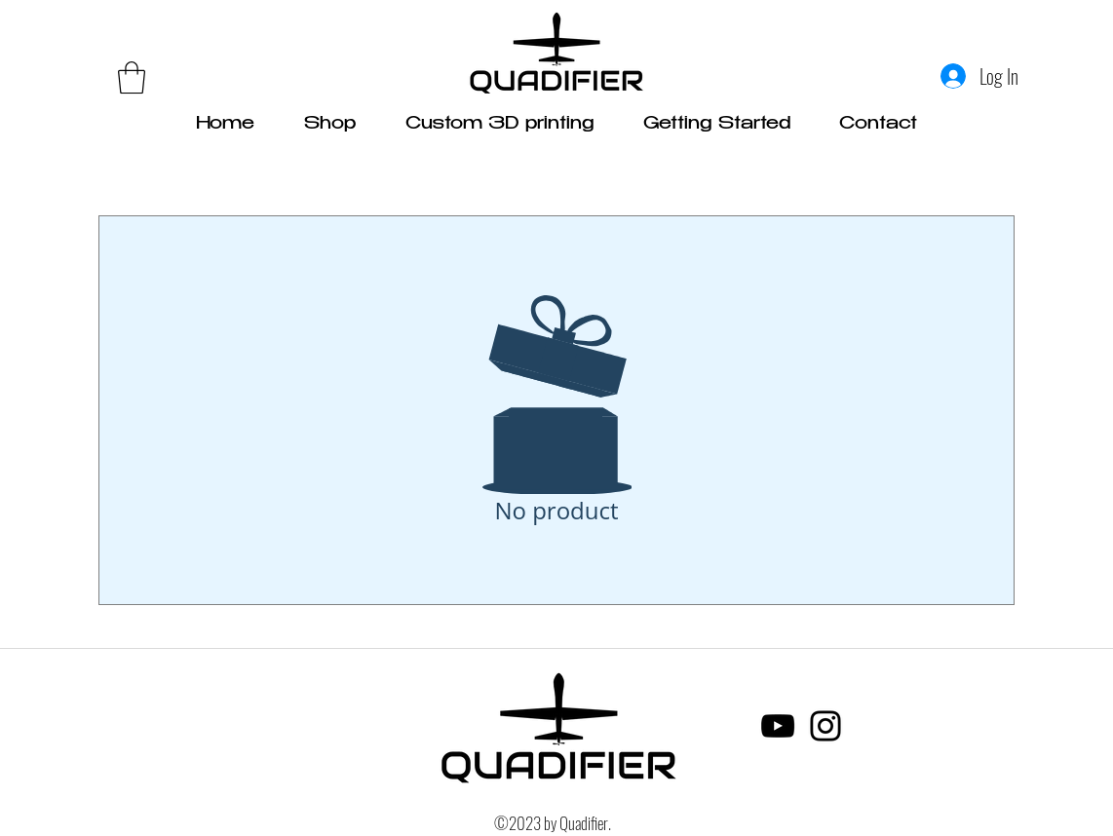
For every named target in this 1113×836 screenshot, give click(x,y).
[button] (717, 124)
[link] (131, 77)
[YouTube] (777, 725)
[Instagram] (825, 725)
